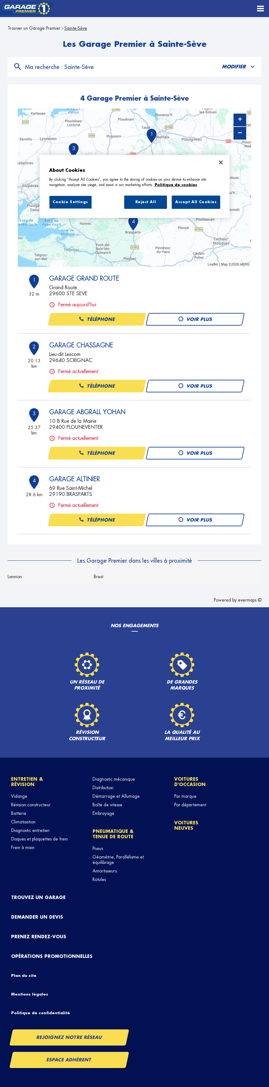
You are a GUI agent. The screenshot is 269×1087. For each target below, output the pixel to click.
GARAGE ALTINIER (74, 479)
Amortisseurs (105, 871)
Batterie (18, 813)
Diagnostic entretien (30, 830)
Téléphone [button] (96, 319)
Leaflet (213, 264)
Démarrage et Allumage (116, 796)
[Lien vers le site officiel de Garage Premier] (26, 8)
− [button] (240, 133)
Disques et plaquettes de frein (39, 839)
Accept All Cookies (195, 202)
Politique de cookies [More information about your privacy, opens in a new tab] (176, 185)
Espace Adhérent (69, 1060)
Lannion (15, 576)
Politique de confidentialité (40, 1013)
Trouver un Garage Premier (34, 28)
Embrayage (103, 813)
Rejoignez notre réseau (69, 1037)
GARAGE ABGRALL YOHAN (87, 412)
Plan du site (23, 976)
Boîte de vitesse (107, 805)
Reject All (145, 202)
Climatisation (23, 822)
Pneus (98, 848)
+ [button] (240, 120)
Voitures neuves (186, 825)
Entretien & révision (27, 782)
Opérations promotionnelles (52, 956)
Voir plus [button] (195, 319)
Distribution (103, 787)
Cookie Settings (70, 202)
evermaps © (249, 600)
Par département (190, 805)
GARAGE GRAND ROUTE (84, 278)
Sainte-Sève (75, 28)
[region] (135, 186)
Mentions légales (29, 994)
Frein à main (23, 847)
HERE (245, 264)
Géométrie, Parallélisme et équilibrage (118, 860)
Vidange (19, 796)
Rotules (99, 879)
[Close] (221, 162)
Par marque (185, 796)
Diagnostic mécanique (114, 779)
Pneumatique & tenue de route (113, 834)
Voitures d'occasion (190, 782)
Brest (98, 576)
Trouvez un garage (38, 897)
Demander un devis (37, 917)
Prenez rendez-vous (38, 936)
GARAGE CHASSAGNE (81, 345)
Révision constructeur (31, 805)
